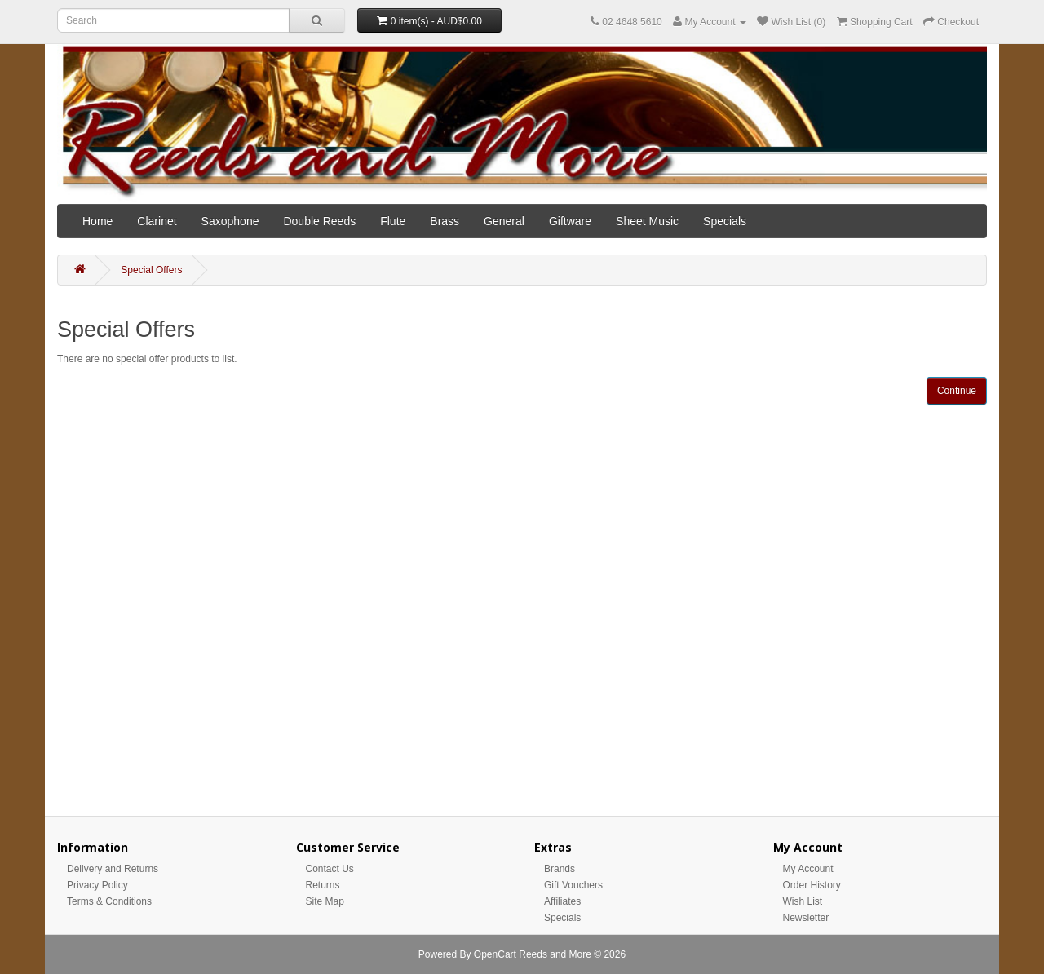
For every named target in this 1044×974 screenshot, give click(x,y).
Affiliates (562, 901)
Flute (392, 221)
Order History (812, 885)
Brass (444, 221)
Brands (559, 868)
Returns (323, 885)
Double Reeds (319, 221)
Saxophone (230, 221)
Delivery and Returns (112, 868)
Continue (956, 390)
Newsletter (806, 917)
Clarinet (156, 221)
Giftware (570, 221)
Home (97, 221)
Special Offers (151, 270)
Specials (724, 221)
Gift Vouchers (573, 885)
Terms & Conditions (109, 901)
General (504, 221)
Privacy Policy (97, 885)
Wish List (803, 901)
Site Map (325, 901)
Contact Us (330, 868)
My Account (808, 868)
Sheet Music (647, 221)
